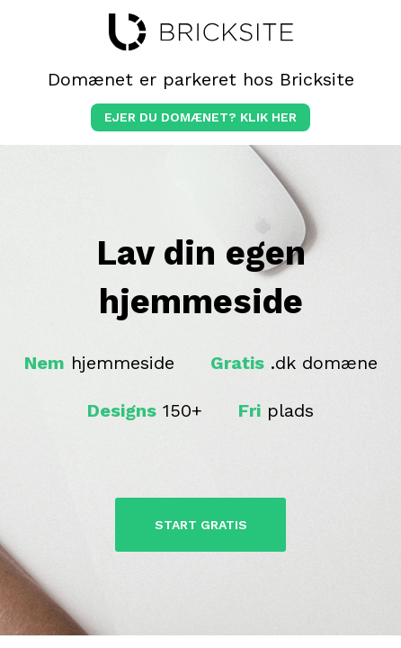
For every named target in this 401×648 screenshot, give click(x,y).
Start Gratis (201, 525)
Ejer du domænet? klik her (200, 117)
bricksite (201, 32)
